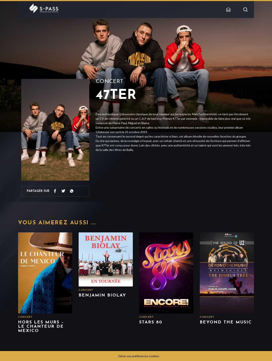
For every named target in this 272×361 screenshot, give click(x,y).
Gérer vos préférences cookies (138, 356)
